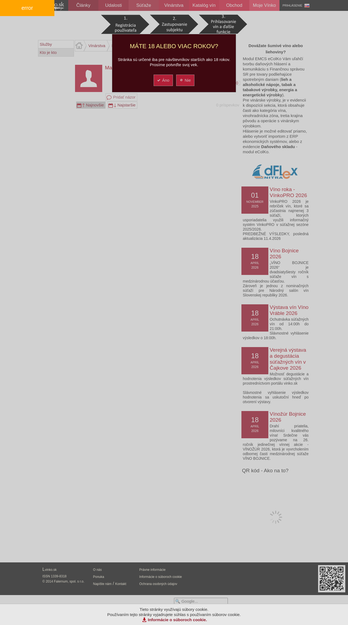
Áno (163, 80)
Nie (185, 80)
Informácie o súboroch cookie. (177, 619)
